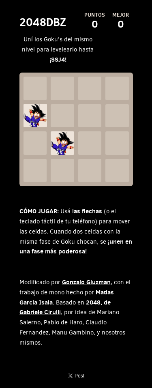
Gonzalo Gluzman (86, 282)
